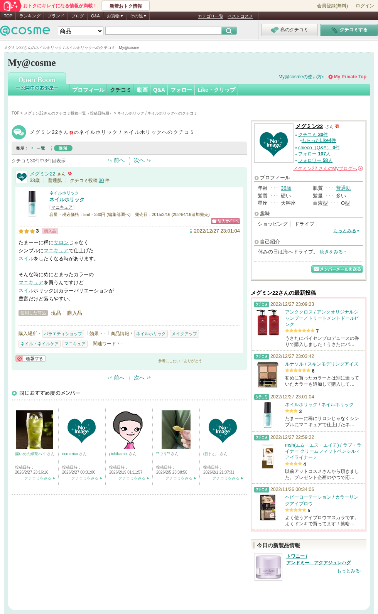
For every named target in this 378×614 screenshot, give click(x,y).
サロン (61, 242)
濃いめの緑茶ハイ (31, 454)
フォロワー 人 (315, 160)
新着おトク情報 (126, 6)
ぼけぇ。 (211, 454)
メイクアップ (184, 333)
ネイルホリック (64, 193)
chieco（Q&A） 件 (319, 147)
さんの (328, 168)
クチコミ (121, 90)
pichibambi (119, 454)
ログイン (365, 5)
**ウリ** (163, 454)
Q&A (95, 15)
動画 (142, 90)
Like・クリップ (216, 90)
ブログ (77, 15)
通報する (30, 358)
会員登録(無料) (332, 5)
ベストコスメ (240, 16)
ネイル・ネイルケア (39, 343)
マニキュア (62, 207)
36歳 (286, 188)
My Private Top (350, 76)
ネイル (26, 258)
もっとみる (344, 230)
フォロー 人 (314, 154)
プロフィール (88, 90)
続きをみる (331, 252)
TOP (8, 15)
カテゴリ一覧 (210, 16)
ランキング (29, 15)
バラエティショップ (63, 333)
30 (101, 180)
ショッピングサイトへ (225, 221)
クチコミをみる (37, 478)
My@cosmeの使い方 (300, 76)
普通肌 (343, 188)
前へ (119, 160)
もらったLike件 (319, 140)
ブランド (55, 15)
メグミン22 (42, 174)
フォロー (181, 90)
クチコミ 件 (313, 134)
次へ (139, 160)
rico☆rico (70, 454)
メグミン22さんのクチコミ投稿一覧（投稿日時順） (68, 113)
